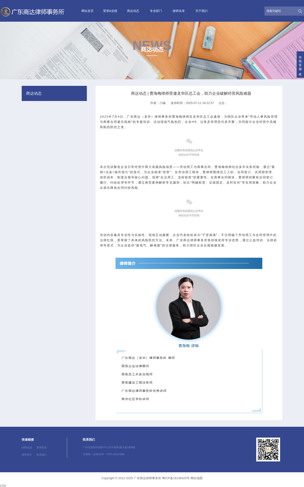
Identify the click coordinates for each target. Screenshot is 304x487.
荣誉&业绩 (110, 11)
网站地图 (196, 478)
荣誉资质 (41, 447)
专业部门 (156, 11)
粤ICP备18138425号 (176, 478)
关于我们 (201, 11)
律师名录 (179, 11)
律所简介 (27, 454)
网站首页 (87, 11)
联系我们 (41, 454)
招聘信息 (27, 447)
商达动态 (133, 11)
